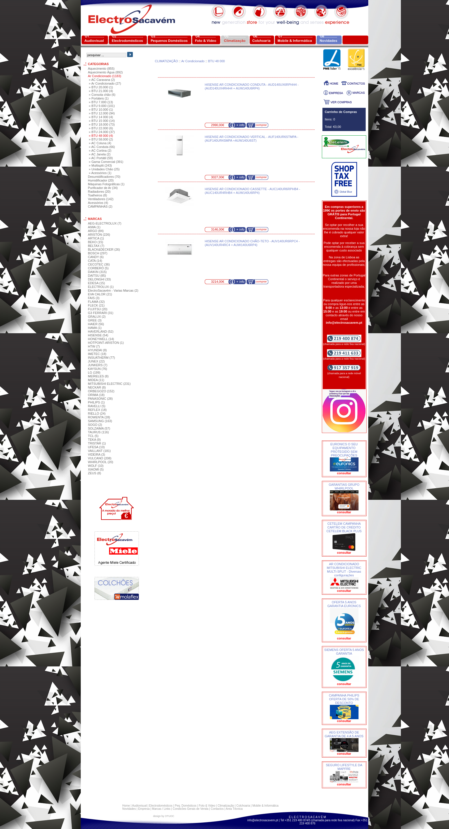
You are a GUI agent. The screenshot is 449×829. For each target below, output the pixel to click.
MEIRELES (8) (98, 376)
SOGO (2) (95, 424)
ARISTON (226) (99, 234)
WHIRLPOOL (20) (100, 462)
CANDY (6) (96, 257)
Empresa (143, 808)
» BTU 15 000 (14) (102, 120)
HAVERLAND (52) (100, 331)
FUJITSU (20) (97, 309)
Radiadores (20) (99, 191)
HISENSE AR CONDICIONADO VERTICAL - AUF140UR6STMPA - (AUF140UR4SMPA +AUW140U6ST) (251, 138)
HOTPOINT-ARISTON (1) (106, 342)
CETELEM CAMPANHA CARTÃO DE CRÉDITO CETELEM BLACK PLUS (344, 527)
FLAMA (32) (96, 301)
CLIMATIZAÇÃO (166, 61)
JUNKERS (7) (97, 365)
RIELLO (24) (97, 413)
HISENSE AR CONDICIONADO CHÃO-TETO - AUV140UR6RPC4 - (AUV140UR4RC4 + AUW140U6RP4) (252, 243)
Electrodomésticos (161, 805)
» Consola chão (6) (102, 94)
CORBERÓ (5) (98, 268)
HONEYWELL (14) (101, 339)
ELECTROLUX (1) (101, 286)
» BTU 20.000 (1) (101, 87)
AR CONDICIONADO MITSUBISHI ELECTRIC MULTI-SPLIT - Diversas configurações (344, 569)
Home (126, 805)
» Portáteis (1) (99, 98)
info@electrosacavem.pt (262, 820)
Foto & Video (207, 805)
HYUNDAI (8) (97, 350)
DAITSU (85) (97, 275)
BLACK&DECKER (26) (104, 249)
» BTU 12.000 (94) (102, 113)
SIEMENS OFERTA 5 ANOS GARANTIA (344, 651)
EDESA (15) (96, 283)
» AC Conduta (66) (102, 147)
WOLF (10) (95, 465)
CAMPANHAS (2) (100, 206)
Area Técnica (234, 808)
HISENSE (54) (98, 335)
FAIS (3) (93, 298)
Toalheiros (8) (97, 195)
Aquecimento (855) (101, 68)
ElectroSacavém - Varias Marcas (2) (113, 290)
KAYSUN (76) (97, 368)
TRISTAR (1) (97, 443)
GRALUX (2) (97, 316)
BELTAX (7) (96, 245)
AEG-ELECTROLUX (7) (104, 223)
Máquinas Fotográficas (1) (106, 184)
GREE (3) (95, 320)
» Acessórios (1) (100, 173)
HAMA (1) (95, 327)
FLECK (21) (96, 305)
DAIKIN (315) (97, 272)
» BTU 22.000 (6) (101, 128)
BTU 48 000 (216, 61)
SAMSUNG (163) (100, 421)
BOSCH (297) (97, 253)
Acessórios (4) (98, 202)
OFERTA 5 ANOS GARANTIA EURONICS (344, 604)
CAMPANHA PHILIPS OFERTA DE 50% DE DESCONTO (344, 699)
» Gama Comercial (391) (106, 161)
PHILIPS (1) (96, 402)
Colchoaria (243, 805)
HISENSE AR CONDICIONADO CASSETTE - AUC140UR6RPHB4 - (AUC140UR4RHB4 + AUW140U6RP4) (252, 190)
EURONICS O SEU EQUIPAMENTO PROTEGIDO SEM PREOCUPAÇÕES (344, 449)
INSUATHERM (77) (101, 357)
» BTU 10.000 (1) (101, 109)
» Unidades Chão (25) (104, 169)
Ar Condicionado (192, 61)
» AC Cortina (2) (100, 150)
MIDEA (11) (96, 380)
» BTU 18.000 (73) (102, 124)
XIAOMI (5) (96, 469)
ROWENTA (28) (99, 417)
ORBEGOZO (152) (101, 391)
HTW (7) (94, 346)
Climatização (226, 805)
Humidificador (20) (101, 180)
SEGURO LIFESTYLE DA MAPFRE (344, 767)
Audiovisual (139, 805)
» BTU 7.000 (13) (101, 102)
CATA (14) (95, 260)
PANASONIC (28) (100, 398)
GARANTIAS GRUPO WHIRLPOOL (344, 486)
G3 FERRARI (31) (100, 313)
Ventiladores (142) (100, 199)
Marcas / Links (161, 808)
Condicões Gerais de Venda (190, 808)
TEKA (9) (94, 439)
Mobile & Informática (265, 805)
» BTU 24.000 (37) (102, 132)
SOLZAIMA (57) (99, 428)
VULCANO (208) (99, 458)
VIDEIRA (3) (96, 454)
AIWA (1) (94, 227)
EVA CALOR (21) (100, 294)
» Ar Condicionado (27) (105, 83)
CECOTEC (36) (99, 264)
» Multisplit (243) (100, 165)
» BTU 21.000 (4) (101, 91)
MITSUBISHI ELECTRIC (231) (109, 383)
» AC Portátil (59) (101, 158)
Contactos (217, 808)
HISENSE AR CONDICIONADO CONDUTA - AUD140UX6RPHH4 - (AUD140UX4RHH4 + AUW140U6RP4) (252, 86)
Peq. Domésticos (185, 805)
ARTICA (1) (96, 238)
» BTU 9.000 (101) (102, 106)
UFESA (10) (96, 447)
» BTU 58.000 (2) (101, 139)
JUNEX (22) (96, 361)
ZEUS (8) (94, 473)
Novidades (129, 808)
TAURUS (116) (98, 432)
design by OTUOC (163, 816)
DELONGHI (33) (99, 279)
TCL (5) (93, 436)
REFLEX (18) (97, 409)
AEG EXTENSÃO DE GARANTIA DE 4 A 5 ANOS (344, 734)
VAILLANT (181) (99, 450)
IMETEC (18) (97, 354)
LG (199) (94, 372)
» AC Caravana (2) (102, 79)
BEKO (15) (95, 242)
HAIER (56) (96, 324)
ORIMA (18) (96, 395)
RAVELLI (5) (96, 406)
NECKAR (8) (97, 387)
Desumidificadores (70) (104, 176)
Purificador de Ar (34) (103, 188)
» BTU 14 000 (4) (101, 117)
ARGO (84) (96, 231)
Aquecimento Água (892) (105, 72)
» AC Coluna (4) (100, 143)
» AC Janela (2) (100, 154)
